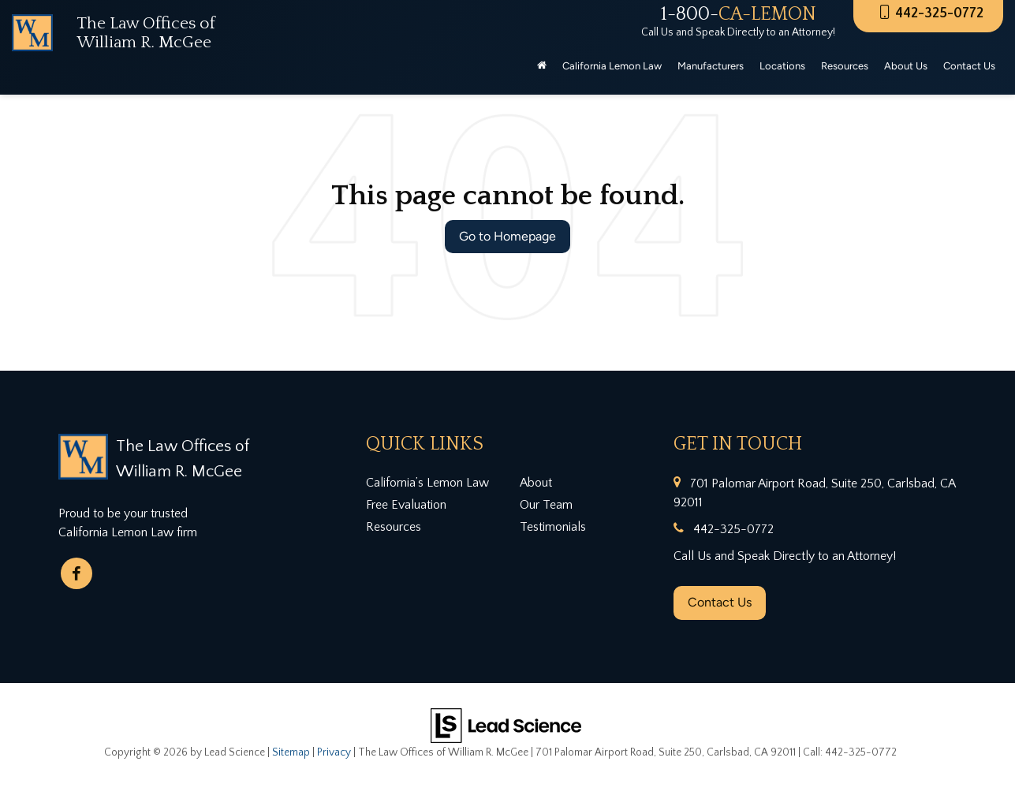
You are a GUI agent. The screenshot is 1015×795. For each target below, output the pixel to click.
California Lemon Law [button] (612, 66)
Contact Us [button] (969, 66)
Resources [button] (844, 66)
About (536, 483)
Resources (393, 527)
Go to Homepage (507, 236)
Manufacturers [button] (710, 66)
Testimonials (553, 527)
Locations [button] (782, 66)
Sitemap (291, 752)
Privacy (334, 752)
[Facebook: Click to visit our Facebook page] (76, 573)
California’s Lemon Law (427, 483)
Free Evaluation (406, 505)
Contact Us (720, 602)
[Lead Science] (506, 724)
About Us (905, 66)
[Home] (541, 66)
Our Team (546, 505)
